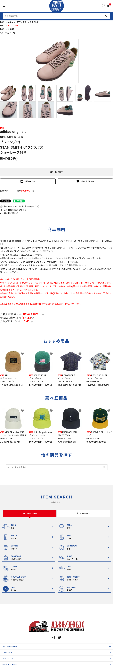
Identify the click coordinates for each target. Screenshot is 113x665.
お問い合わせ (27, 181)
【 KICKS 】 (34, 22)
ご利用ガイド (7, 653)
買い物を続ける (9, 213)
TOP (2, 22)
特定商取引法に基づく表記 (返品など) (19, 206)
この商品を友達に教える (13, 210)
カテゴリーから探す (10, 647)
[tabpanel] (56, 61)
